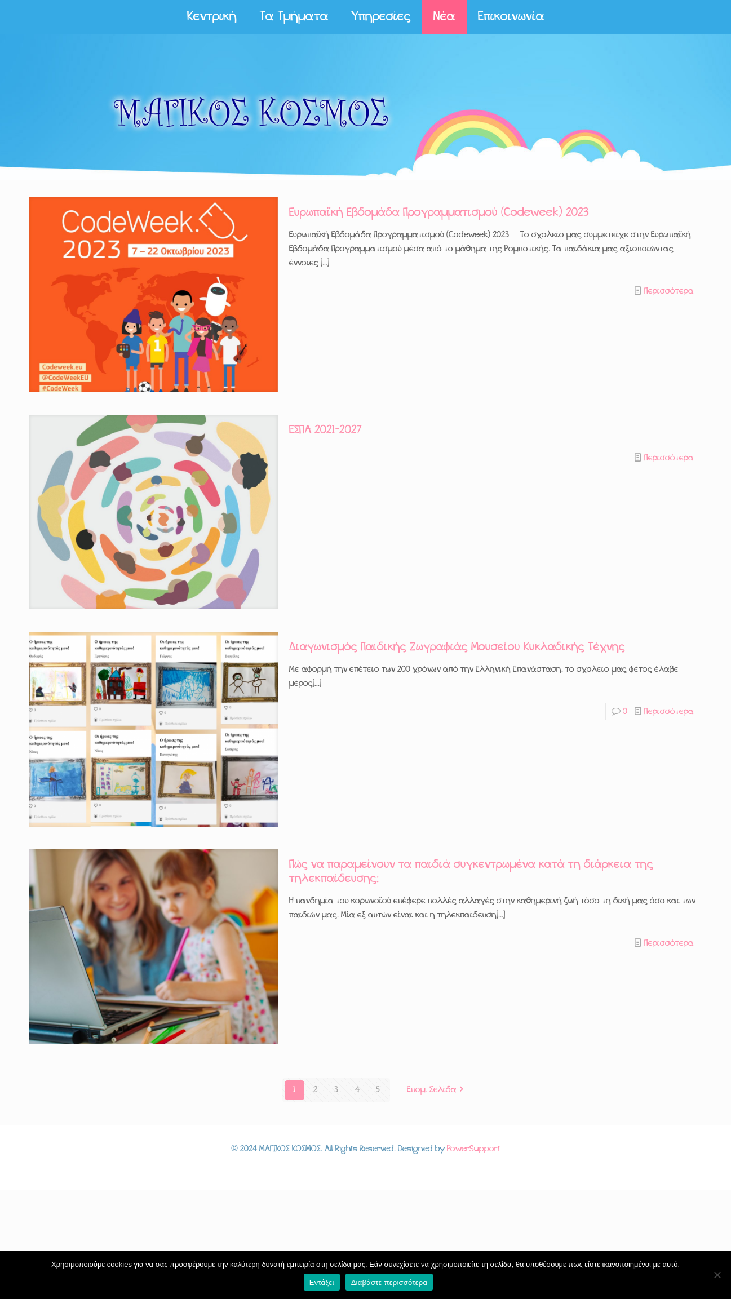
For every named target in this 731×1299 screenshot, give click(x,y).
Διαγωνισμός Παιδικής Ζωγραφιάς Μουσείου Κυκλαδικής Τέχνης (457, 647)
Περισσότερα (669, 291)
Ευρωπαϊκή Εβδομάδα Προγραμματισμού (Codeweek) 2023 (439, 212)
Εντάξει (321, 1282)
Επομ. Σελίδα (436, 1089)
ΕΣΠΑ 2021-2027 (325, 430)
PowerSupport (473, 1149)
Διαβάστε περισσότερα (389, 1282)
